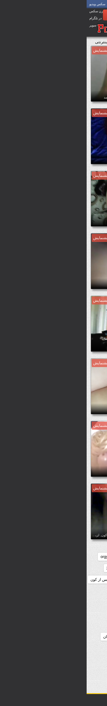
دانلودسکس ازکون (85, 591)
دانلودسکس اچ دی (44, 648)
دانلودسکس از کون (19, 579)
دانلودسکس (66, 568)
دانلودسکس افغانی (85, 602)
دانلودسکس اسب (48, 591)
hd (32, 556)
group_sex (52, 556)
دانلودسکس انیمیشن (84, 648)
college (75, 556)
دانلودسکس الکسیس (44, 614)
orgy (17, 556)
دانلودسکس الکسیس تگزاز (78, 625)
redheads (92, 568)
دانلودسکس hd (88, 579)
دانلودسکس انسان (31, 636)
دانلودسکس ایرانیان (84, 659)
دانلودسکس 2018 (34, 568)
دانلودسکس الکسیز (85, 614)
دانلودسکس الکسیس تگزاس (77, 636)
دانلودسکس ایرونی (45, 659)
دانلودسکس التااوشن (44, 602)
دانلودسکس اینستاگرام (82, 671)
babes (95, 556)
